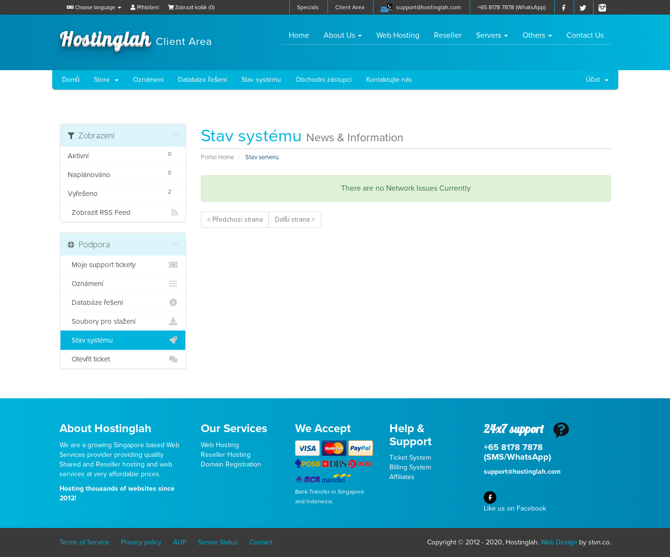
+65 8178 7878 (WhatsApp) (511, 7)
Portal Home (217, 157)
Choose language (94, 7)
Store (106, 79)
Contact (261, 542)
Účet (597, 79)
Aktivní (123, 154)
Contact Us (585, 35)
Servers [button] (492, 35)
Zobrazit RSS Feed (123, 212)
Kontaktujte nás (389, 79)
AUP (179, 542)
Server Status (218, 542)
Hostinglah (136, 38)
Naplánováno (123, 173)
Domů (71, 79)
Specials (308, 7)
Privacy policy (141, 542)
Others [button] (537, 35)
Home (302, 35)
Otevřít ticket (123, 359)
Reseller (448, 35)
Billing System (410, 467)
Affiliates (402, 477)
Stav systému (261, 79)
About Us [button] (343, 35)
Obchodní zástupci (324, 79)
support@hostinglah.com (428, 7)
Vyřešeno (123, 192)
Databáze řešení (202, 79)
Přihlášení (145, 7)
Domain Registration (231, 464)
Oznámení (148, 79)
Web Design (559, 542)
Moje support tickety (123, 265)
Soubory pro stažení (123, 321)
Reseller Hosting (226, 455)
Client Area (349, 7)
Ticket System (410, 457)
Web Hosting (397, 35)
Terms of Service (84, 542)
